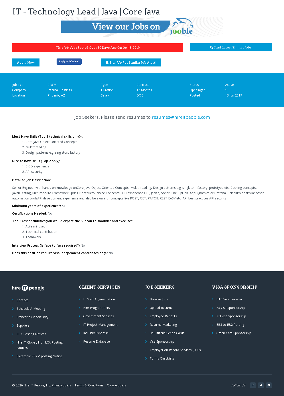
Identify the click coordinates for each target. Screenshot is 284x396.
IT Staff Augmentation (99, 299)
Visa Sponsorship (162, 341)
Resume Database (96, 341)
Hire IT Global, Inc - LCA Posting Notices (40, 345)
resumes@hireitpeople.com (181, 117)
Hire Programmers (96, 308)
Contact (22, 300)
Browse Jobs (159, 299)
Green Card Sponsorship (233, 333)
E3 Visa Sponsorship (230, 308)
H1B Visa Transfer (229, 299)
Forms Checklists (162, 358)
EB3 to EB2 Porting (230, 324)
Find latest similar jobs (230, 47)
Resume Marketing (163, 324)
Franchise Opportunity (32, 317)
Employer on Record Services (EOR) (175, 350)
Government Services (98, 316)
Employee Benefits (163, 316)
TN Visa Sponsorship (231, 316)
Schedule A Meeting (31, 308)
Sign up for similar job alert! (131, 62)
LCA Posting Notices (31, 334)
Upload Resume (161, 308)
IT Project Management (100, 324)
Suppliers (23, 325)
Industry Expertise (96, 333)
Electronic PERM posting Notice (39, 356)
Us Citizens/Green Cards (167, 333)
